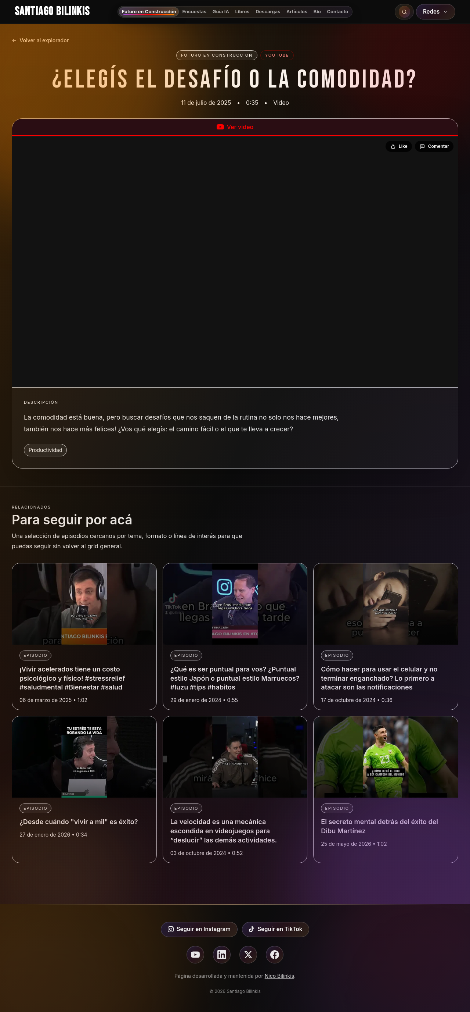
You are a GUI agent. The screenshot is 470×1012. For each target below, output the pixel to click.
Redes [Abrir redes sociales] (436, 11)
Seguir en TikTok (275, 929)
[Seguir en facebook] (274, 954)
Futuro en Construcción (149, 11)
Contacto (337, 11)
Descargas (268, 11)
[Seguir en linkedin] (222, 954)
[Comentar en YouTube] (434, 146)
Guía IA (221, 11)
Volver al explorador (40, 40)
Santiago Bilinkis (52, 11)
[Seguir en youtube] (195, 954)
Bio (317, 11)
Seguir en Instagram (199, 929)
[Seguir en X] (248, 954)
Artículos (296, 11)
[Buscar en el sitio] (404, 11)
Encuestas (194, 11)
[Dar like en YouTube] (399, 146)
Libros (242, 11)
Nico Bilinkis (279, 976)
